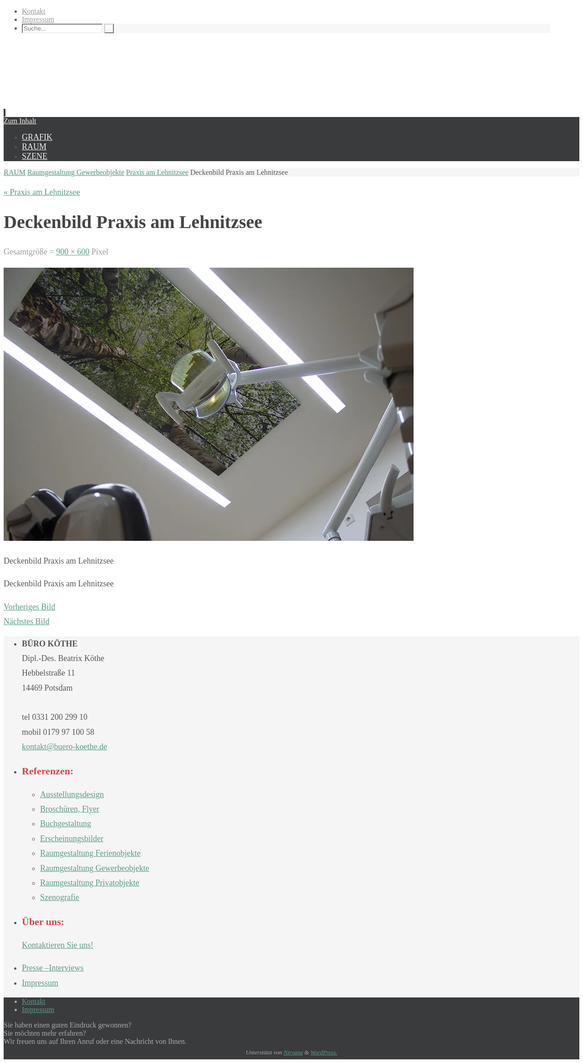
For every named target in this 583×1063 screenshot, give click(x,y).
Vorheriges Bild (29, 606)
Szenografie (59, 897)
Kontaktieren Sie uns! (57, 945)
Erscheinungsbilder (71, 838)
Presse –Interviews (52, 967)
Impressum (38, 19)
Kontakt (34, 11)
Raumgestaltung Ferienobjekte (90, 853)
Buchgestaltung (65, 823)
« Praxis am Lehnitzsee (42, 192)
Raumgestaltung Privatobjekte (89, 882)
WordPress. (324, 1052)
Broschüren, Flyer (69, 809)
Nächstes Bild (27, 621)
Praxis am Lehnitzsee (157, 172)
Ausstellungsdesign (72, 794)
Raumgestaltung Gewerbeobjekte (75, 172)
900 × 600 (72, 251)
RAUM (15, 172)
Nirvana (293, 1052)
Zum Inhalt (20, 121)
